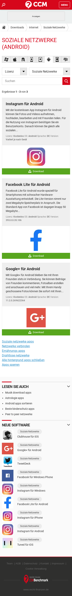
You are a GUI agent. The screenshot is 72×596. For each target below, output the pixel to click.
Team (10, 563)
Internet (33, 27)
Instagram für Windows (31, 490)
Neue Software (16, 425)
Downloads (17, 27)
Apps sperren (11, 365)
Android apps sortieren (18, 403)
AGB (18, 563)
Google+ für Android (23, 269)
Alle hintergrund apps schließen (23, 360)
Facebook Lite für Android (28, 184)
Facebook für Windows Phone (35, 477)
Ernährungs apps (13, 351)
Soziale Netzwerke (54, 27)
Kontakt (45, 563)
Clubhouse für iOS (28, 436)
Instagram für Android (24, 104)
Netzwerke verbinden (16, 346)
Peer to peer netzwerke (18, 414)
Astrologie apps (14, 398)
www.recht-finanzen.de (36, 589)
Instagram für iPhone (30, 517)
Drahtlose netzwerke (15, 355)
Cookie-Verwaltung (36, 568)
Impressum (58, 563)
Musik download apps (18, 392)
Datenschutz (30, 563)
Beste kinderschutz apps (19, 408)
